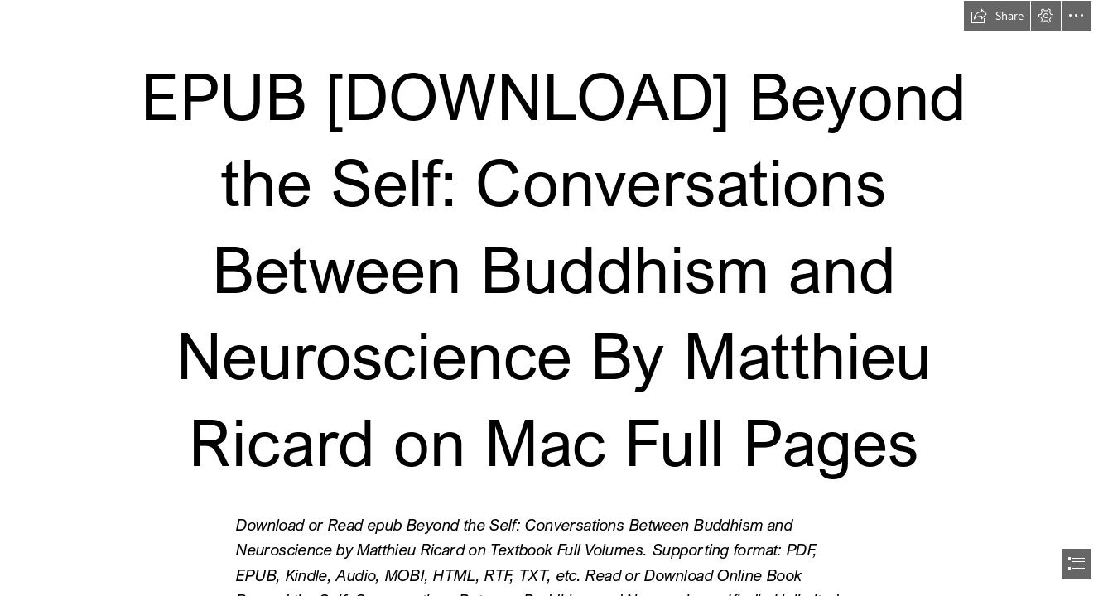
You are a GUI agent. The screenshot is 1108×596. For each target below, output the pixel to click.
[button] (997, 16)
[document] (554, 298)
